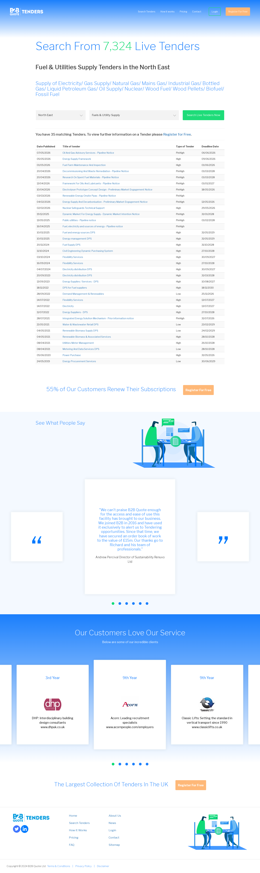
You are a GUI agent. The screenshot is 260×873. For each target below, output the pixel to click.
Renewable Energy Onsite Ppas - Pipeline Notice (89, 195)
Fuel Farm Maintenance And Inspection (84, 165)
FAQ (71, 844)
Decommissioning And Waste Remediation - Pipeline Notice (96, 171)
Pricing (183, 11)
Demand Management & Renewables (83, 293)
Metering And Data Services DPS (81, 349)
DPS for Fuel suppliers (75, 287)
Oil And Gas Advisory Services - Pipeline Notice (88, 152)
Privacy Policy (83, 866)
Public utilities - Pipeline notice (79, 220)
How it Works (78, 830)
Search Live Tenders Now (203, 115)
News (112, 823)
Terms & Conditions (58, 866)
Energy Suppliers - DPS (75, 312)
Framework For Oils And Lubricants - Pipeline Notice (91, 183)
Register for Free (177, 134)
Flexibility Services (73, 257)
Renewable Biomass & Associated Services (87, 336)
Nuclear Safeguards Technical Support (84, 208)
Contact (196, 11)
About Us (115, 815)
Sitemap (114, 844)
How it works (167, 11)
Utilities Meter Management (78, 342)
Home (73, 815)
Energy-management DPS (77, 238)
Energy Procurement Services (79, 361)
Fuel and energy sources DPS (79, 232)
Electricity (68, 306)
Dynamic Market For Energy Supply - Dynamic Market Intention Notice (101, 214)
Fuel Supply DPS (71, 244)
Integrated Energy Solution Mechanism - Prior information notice (98, 318)
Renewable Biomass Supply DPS (80, 330)
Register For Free (238, 11)
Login (215, 11)
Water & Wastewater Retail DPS (80, 324)
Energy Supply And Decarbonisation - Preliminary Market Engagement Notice (105, 201)
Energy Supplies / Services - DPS (80, 281)
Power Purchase (72, 355)
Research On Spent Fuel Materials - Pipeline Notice (91, 177)
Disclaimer (103, 866)
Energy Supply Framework (77, 158)
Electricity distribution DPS (77, 269)
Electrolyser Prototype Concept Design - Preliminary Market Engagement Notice (107, 189)
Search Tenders (146, 11)
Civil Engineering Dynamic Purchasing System (88, 250)
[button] (113, 603)
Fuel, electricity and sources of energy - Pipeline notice (93, 226)
